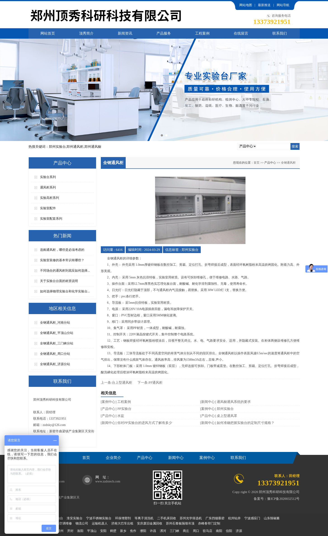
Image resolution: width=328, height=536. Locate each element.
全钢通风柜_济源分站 (55, 364)
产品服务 (163, 33)
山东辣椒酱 (272, 518)
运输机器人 (100, 523)
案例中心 (207, 458)
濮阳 (143, 531)
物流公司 (82, 523)
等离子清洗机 (144, 518)
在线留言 (241, 33)
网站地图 (245, 5)
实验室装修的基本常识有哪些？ (62, 260)
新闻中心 (176, 458)
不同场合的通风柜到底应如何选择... (65, 270)
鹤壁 (113, 531)
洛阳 (80, 531)
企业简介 (113, 458)
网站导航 (283, 5)
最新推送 (264, 5)
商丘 (186, 531)
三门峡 (174, 531)
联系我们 (279, 33)
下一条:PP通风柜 (150, 382)
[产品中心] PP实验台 (116, 409)
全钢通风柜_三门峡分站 (56, 343)
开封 (70, 531)
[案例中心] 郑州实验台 (217, 409)
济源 (239, 531)
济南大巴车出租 (122, 523)
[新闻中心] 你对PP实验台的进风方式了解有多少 (136, 423)
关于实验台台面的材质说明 (59, 281)
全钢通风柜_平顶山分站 (56, 333)
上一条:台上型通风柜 (116, 382)
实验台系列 (48, 177)
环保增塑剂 (123, 518)
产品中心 (144, 458)
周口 (196, 531)
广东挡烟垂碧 (214, 518)
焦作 (133, 531)
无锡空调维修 (62, 523)
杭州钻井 (234, 518)
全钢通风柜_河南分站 (55, 322)
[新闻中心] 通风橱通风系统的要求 (225, 402)
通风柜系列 (48, 187)
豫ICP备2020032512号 (283, 499)
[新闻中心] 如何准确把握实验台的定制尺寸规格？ (237, 423)
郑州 (60, 531)
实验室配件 (48, 208)
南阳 (219, 531)
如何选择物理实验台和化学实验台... (65, 291)
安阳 (103, 531)
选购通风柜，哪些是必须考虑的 (62, 250)
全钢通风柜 (288, 162)
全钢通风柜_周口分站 (55, 353)
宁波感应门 (252, 518)
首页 (257, 162)
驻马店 (207, 531)
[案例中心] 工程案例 (116, 402)
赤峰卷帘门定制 (209, 523)
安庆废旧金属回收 (149, 523)
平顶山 (92, 531)
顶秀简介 (86, 33)
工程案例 (202, 33)
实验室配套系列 (51, 218)
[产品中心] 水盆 (112, 416)
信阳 (229, 531)
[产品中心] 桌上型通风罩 (218, 416)
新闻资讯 (125, 33)
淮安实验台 (75, 518)
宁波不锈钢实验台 (98, 518)
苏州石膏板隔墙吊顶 (180, 523)
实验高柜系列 (49, 198)
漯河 (163, 531)
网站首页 (47, 33)
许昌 (153, 531)
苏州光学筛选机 (191, 518)
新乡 (123, 531)
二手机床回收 (166, 518)
